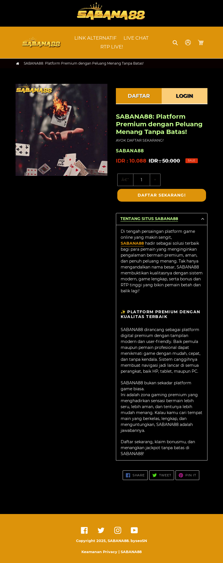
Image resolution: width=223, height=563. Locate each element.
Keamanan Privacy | (101, 552)
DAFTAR (139, 96)
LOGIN (184, 96)
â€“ (125, 179)
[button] (175, 42)
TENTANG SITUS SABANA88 (149, 218)
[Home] (17, 63)
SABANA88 (132, 243)
